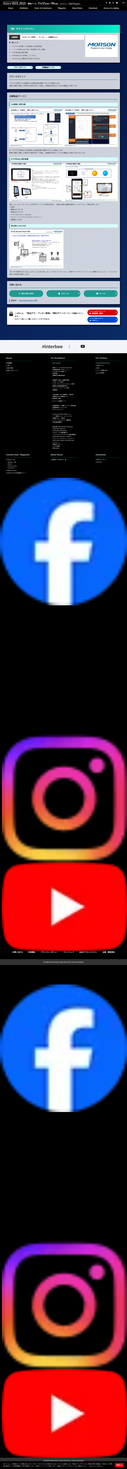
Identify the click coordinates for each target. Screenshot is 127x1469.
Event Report (11, 468)
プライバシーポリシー (49, 952)
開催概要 (9, 363)
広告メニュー (67, 414)
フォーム (65, 294)
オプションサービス (58, 409)
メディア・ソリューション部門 (61, 388)
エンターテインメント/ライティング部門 (63, 384)
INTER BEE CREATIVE (59, 428)
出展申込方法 (56, 396)
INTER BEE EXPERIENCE (60, 430)
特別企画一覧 (56, 426)
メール (102, 294)
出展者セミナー (57, 418)
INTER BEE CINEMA (58, 440)
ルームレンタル (68, 416)
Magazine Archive (12, 470)
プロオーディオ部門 (58, 382)
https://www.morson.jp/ (27, 300)
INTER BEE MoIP (69, 440)
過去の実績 (10, 368)
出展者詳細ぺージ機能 (58, 405)
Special (10, 464)
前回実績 (55, 373)
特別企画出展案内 (57, 422)
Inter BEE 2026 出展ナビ (59, 371)
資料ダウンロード (101, 459)
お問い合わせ (56, 448)
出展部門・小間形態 (68, 394)
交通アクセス (100, 365)
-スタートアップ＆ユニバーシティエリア (63, 438)
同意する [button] (119, 1465)
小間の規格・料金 (57, 394)
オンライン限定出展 (70, 405)
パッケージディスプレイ (59, 420)
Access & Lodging (111, 8)
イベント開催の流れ (102, 370)
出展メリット (56, 367)
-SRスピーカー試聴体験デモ (60, 432)
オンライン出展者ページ (59, 401)
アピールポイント (20, 67)
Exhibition (24, 8)
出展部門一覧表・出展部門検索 (61, 380)
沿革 (8, 365)
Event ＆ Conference (43, 8)
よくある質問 (56, 446)
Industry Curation (12, 466)
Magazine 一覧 (12, 462)
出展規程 (55, 390)
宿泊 (98, 368)
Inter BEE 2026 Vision (66, 367)
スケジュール (56, 442)
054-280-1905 (27, 294)
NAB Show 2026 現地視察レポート (16, 473)
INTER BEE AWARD (58, 414)
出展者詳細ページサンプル (60, 407)
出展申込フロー (64, 396)
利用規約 (31, 952)
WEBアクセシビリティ (88, 952)
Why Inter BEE (56, 363)
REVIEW (99, 462)
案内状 (63, 418)
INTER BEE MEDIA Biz (66, 426)
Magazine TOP (11, 459)
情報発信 (68, 420)
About (10, 8)
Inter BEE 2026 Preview (103, 363)
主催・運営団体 (108, 952)
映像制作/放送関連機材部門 (60, 386)
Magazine (62, 8)
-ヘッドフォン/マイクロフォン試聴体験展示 (64, 434)
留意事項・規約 (57, 398)
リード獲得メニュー (58, 416)
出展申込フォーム (57, 444)
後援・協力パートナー (13, 370)
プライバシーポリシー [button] (96, 1466)
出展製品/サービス (48, 67)
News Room (77, 8)
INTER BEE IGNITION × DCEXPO (62, 436)
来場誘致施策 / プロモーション (61, 369)
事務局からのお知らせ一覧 (59, 459)
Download (93, 8)
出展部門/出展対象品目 (59, 375)
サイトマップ (68, 952)
